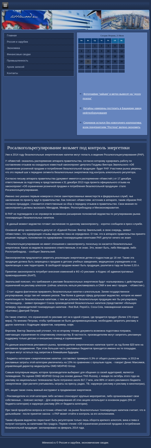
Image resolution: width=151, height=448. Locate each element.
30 (101, 67)
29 (95, 67)
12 (122, 51)
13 (81, 56)
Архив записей (15, 66)
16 (101, 56)
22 (95, 61)
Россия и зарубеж (17, 41)
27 (81, 67)
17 (108, 56)
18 (115, 56)
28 (88, 67)
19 (122, 56)
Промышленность (17, 60)
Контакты (12, 73)
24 (108, 61)
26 (122, 61)
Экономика (13, 48)
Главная (12, 35)
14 (88, 56)
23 (101, 61)
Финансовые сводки (18, 54)
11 (115, 51)
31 (108, 67)
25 (115, 61)
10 (108, 51)
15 (95, 56)
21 (88, 61)
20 (81, 61)
